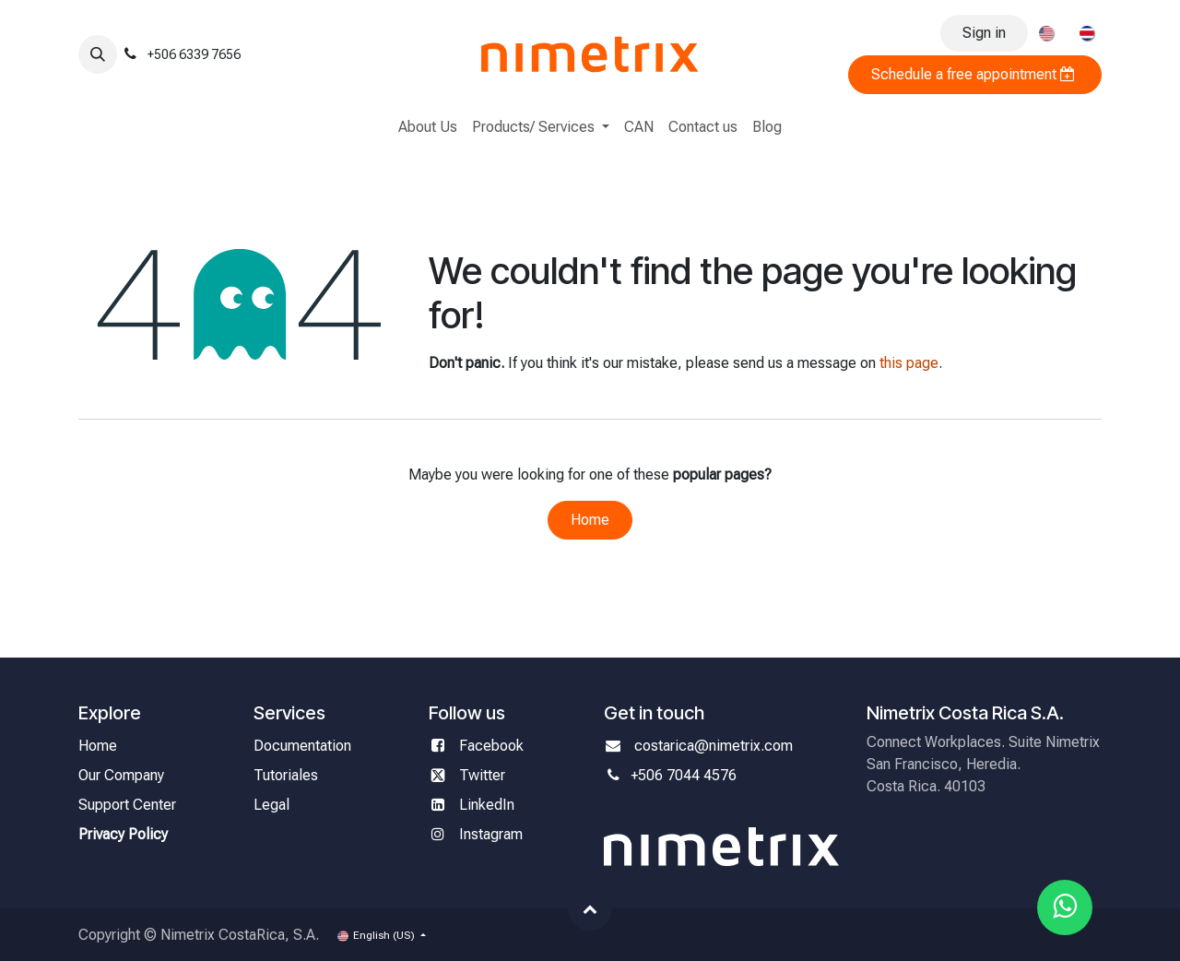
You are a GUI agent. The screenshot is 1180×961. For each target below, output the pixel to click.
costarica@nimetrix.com (713, 745)
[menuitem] (1046, 33)
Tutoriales (286, 775)
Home (590, 519)
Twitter (482, 775)
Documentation (302, 745)
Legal (271, 804)
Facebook (493, 745)
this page (908, 363)
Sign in (984, 33)
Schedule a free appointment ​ (975, 74)
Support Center (127, 804)
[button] (97, 54)
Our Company (121, 775)
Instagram (491, 834)
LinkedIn (486, 804)
